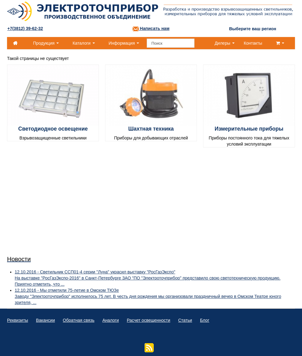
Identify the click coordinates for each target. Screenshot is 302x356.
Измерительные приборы (249, 129)
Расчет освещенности (148, 320)
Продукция (46, 43)
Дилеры (225, 43)
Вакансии (45, 320)
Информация (124, 43)
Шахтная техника (151, 129)
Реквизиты (17, 320)
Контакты (253, 43)
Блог (204, 320)
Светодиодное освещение (53, 129)
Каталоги (84, 43)
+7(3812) (25, 28)
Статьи (185, 320)
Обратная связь (78, 320)
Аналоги (110, 320)
